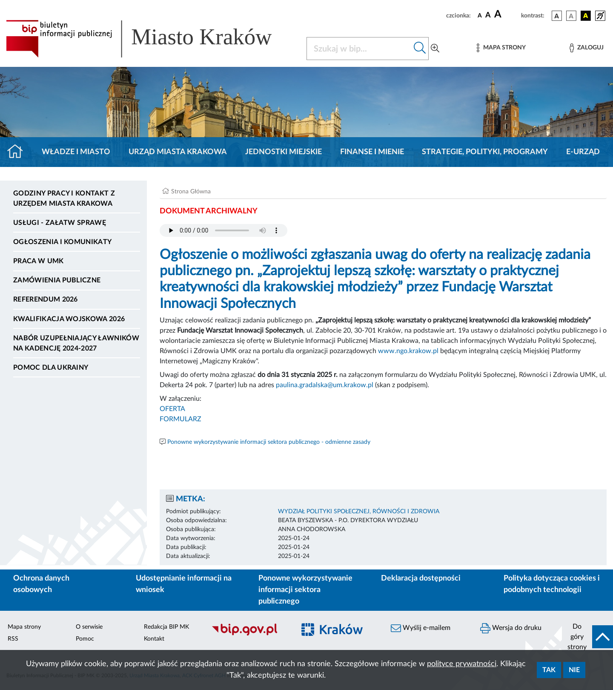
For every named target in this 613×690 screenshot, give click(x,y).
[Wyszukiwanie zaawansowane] (435, 48)
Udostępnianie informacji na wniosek (184, 584)
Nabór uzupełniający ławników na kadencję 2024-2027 (76, 343)
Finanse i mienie (372, 152)
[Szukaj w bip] (420, 48)
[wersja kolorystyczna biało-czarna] (571, 15)
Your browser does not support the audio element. (223, 230)
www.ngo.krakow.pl (408, 351)
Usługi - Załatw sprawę (59, 222)
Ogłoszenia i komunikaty (62, 242)
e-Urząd (583, 152)
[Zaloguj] (587, 47)
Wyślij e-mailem (420, 628)
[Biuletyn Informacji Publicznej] (249, 634)
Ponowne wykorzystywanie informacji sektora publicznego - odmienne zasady (268, 442)
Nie (574, 670)
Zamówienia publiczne (56, 280)
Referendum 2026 (45, 299)
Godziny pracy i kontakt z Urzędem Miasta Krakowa (64, 198)
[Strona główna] (18, 152)
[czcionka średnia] (488, 15)
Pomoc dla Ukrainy (50, 367)
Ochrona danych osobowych (41, 584)
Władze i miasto (76, 152)
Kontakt (154, 639)
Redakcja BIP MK (166, 627)
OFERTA (172, 408)
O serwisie (89, 627)
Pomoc (85, 639)
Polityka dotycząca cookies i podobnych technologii (552, 584)
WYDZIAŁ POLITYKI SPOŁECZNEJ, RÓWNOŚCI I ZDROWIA (358, 512)
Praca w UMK (38, 261)
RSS (13, 639)
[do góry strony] (587, 636)
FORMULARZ (180, 419)
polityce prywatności (461, 664)
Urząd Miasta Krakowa (178, 152)
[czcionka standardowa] (480, 15)
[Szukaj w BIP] (359, 48)
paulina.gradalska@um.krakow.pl (324, 385)
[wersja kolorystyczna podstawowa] (556, 15)
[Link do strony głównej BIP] (151, 39)
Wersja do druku (510, 628)
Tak (549, 670)
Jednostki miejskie (283, 152)
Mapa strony (24, 627)
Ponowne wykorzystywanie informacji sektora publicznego (305, 590)
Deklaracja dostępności (421, 578)
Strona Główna (191, 192)
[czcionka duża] (506, 14)
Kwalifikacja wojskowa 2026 (69, 319)
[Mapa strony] (501, 47)
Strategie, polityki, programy (485, 152)
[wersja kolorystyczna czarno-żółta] (585, 15)
